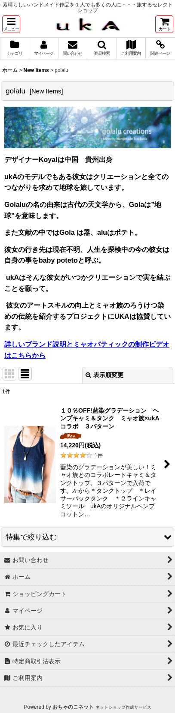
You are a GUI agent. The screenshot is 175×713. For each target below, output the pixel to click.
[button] (11, 24)
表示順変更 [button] (104, 374)
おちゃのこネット (73, 707)
